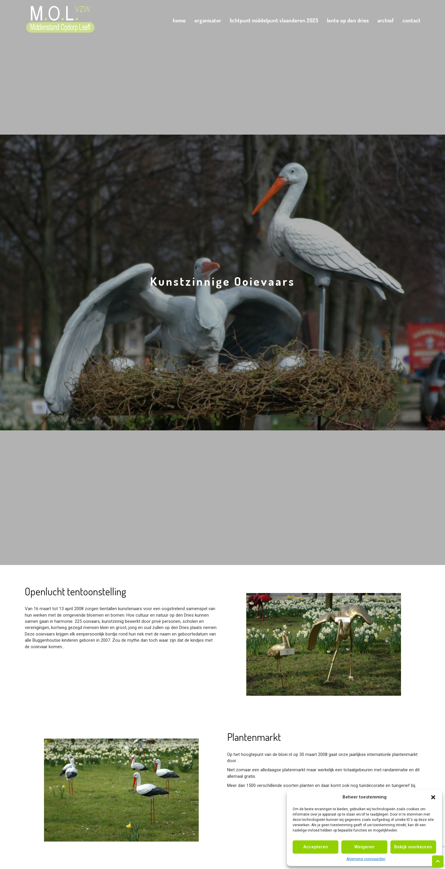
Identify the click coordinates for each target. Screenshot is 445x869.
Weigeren (364, 847)
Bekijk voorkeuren (413, 847)
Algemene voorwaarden (365, 859)
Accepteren (315, 847)
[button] (433, 797)
